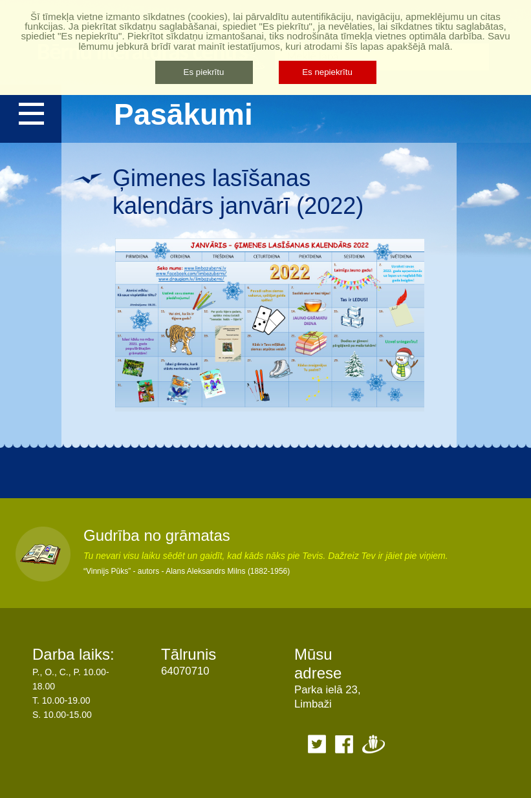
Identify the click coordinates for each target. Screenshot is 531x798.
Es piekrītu (204, 72)
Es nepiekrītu (327, 72)
